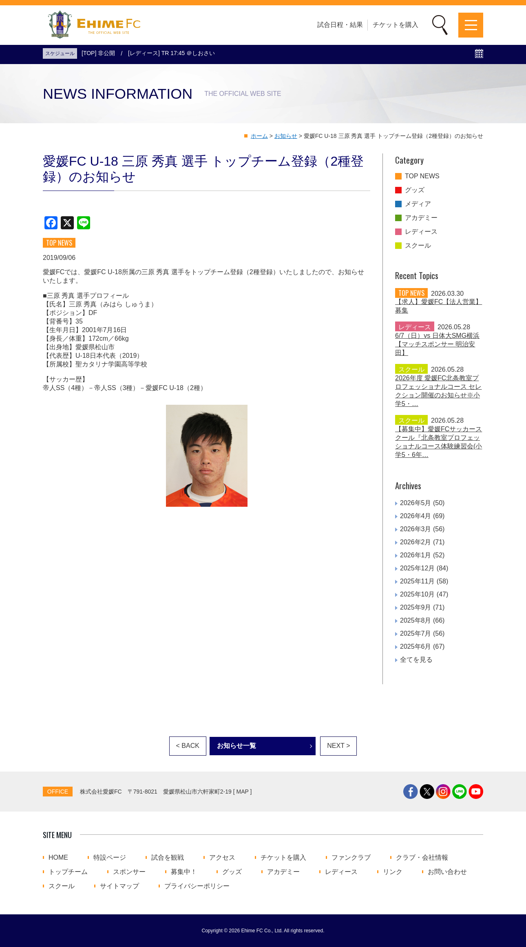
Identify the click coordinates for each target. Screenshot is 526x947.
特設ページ (109, 857)
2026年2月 (415, 542)
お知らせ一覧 (236, 745)
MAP (242, 791)
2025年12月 (417, 568)
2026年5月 (415, 502)
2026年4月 (415, 515)
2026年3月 (415, 529)
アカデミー (421, 218)
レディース (421, 231)
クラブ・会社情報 (422, 857)
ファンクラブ (351, 857)
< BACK (187, 745)
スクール (418, 245)
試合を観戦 (167, 857)
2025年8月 (415, 620)
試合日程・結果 (340, 24)
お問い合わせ (447, 872)
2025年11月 (417, 581)
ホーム (259, 136)
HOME (58, 857)
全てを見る (416, 659)
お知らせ (285, 136)
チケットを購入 (395, 24)
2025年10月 (417, 594)
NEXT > (338, 745)
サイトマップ (119, 886)
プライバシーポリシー (197, 886)
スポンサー (129, 872)
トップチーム (68, 872)
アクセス (222, 857)
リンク (392, 872)
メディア (418, 204)
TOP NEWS (422, 176)
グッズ (414, 190)
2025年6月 (415, 646)
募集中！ (184, 872)
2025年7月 (415, 633)
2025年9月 (415, 607)
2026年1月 (415, 555)
